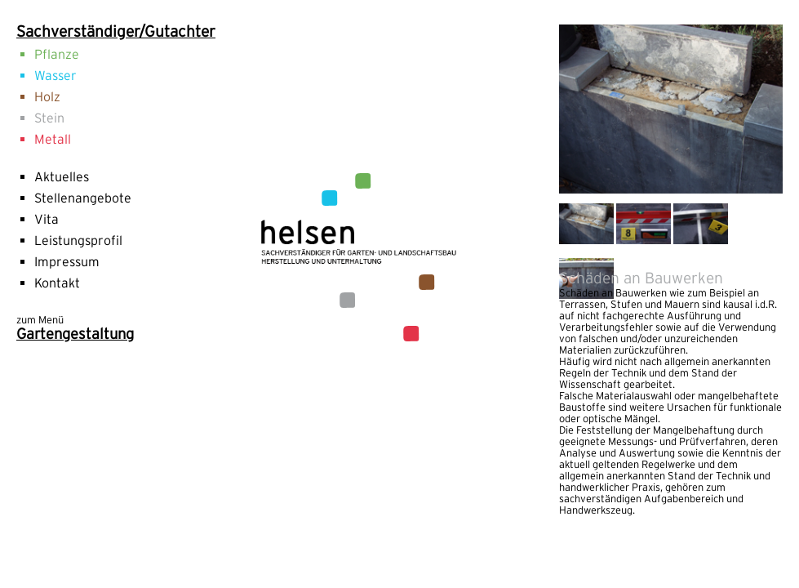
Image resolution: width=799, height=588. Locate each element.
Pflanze (56, 54)
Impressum (67, 261)
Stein (49, 117)
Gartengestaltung (75, 333)
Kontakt (57, 282)
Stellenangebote (82, 197)
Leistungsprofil (78, 240)
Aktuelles (61, 176)
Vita (46, 219)
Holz (47, 96)
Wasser (55, 75)
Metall (52, 138)
